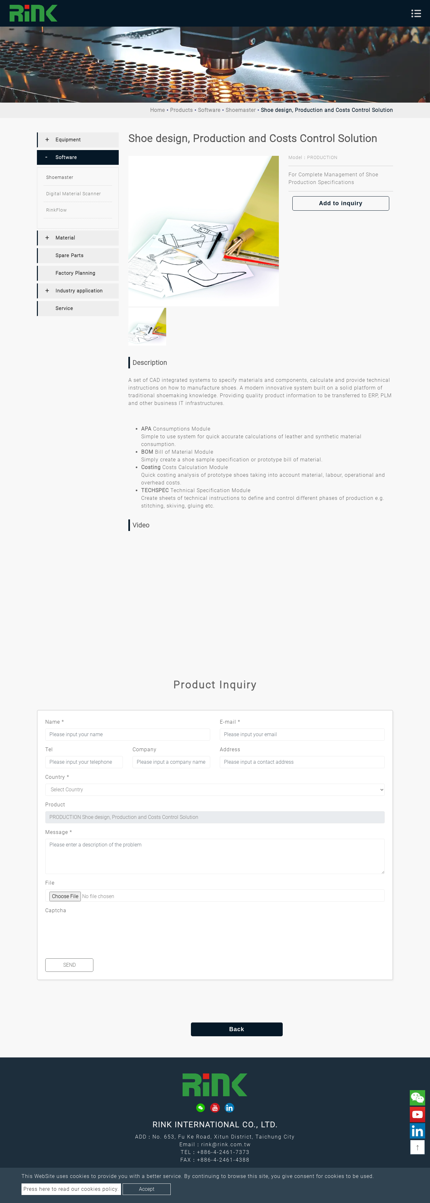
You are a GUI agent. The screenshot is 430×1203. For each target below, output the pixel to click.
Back (214, 1029)
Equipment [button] (68, 140)
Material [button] (65, 238)
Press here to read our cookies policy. (71, 1189)
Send (69, 965)
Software (209, 110)
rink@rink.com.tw (226, 1144)
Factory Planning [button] (75, 273)
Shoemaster (241, 110)
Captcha (55, 910)
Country (57, 777)
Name (54, 722)
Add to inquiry (341, 203)
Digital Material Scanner (73, 193)
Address (230, 749)
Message (58, 832)
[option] (203, 231)
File (50, 883)
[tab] (78, 139)
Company (145, 749)
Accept (146, 1189)
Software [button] (66, 157)
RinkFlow (56, 210)
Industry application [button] (79, 291)
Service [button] (64, 308)
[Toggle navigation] (416, 13)
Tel (49, 749)
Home (157, 110)
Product (55, 805)
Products (181, 110)
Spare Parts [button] (70, 255)
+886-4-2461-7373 (223, 1152)
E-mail (230, 722)
